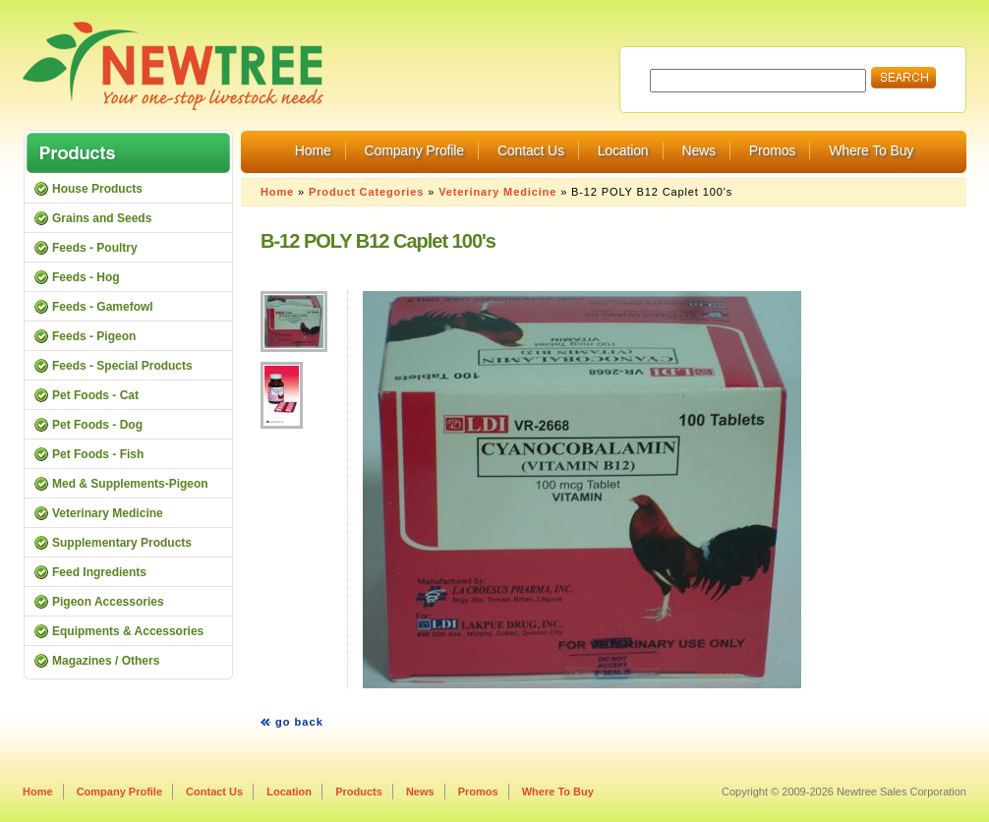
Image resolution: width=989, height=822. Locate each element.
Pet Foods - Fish (98, 454)
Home (313, 150)
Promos (772, 150)
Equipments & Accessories (128, 631)
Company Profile (414, 150)
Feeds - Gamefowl (102, 307)
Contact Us (530, 150)
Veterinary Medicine (497, 192)
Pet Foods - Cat (95, 395)
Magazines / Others (105, 661)
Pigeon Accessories (108, 602)
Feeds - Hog (86, 277)
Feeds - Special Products (122, 366)
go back (299, 722)
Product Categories (366, 192)
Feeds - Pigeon (94, 336)
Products (358, 791)
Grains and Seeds (101, 218)
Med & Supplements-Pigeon (130, 484)
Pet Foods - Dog (97, 425)
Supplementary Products (122, 543)
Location (623, 150)
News (698, 150)
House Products (97, 189)
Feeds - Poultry (95, 248)
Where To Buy (871, 150)
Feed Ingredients (99, 572)
